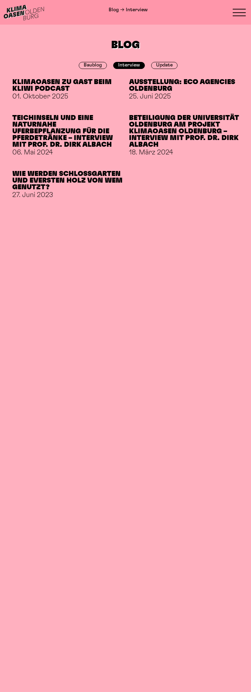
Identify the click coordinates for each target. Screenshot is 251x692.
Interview (129, 65)
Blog (114, 9)
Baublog (93, 65)
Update (164, 65)
